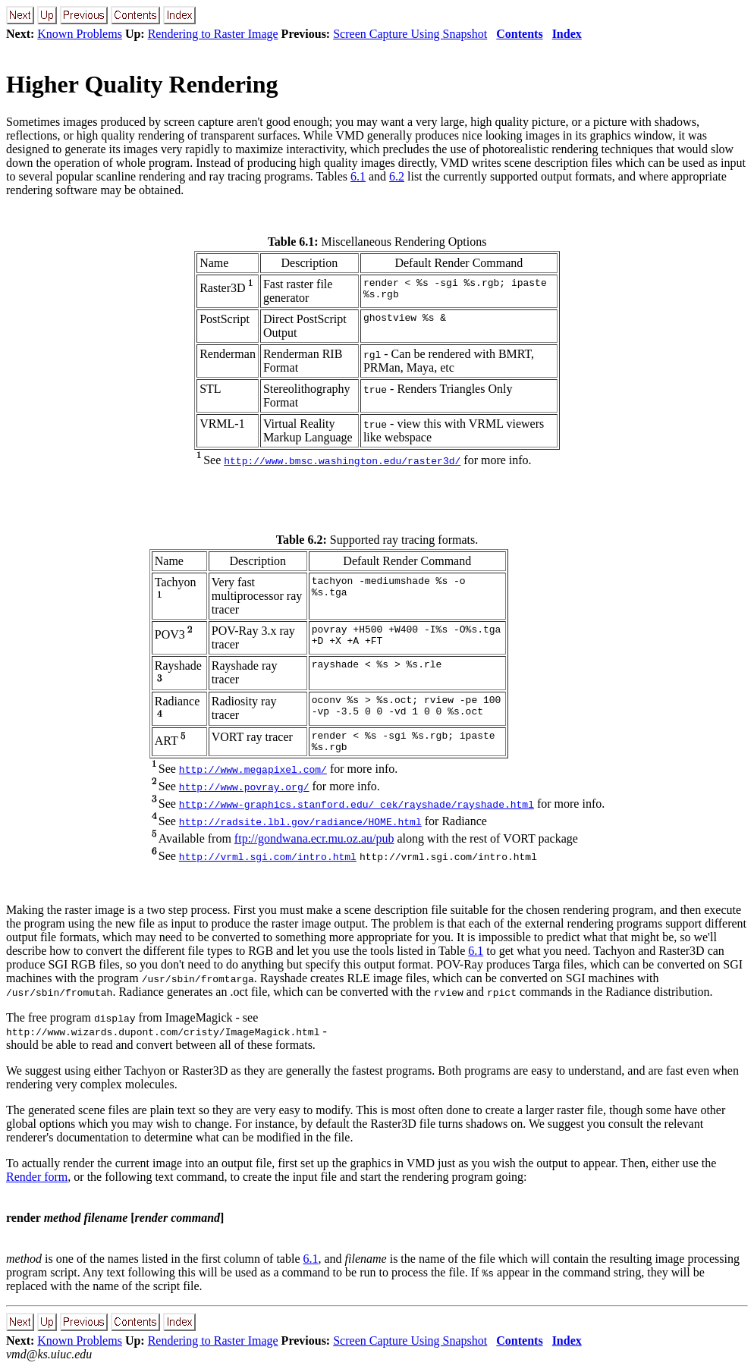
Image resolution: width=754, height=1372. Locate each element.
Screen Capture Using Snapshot (410, 33)
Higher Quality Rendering (142, 84)
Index (567, 33)
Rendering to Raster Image (213, 33)
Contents (519, 33)
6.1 (358, 176)
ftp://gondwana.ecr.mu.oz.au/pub (314, 843)
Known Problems (79, 33)
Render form (37, 1181)
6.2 (396, 176)
